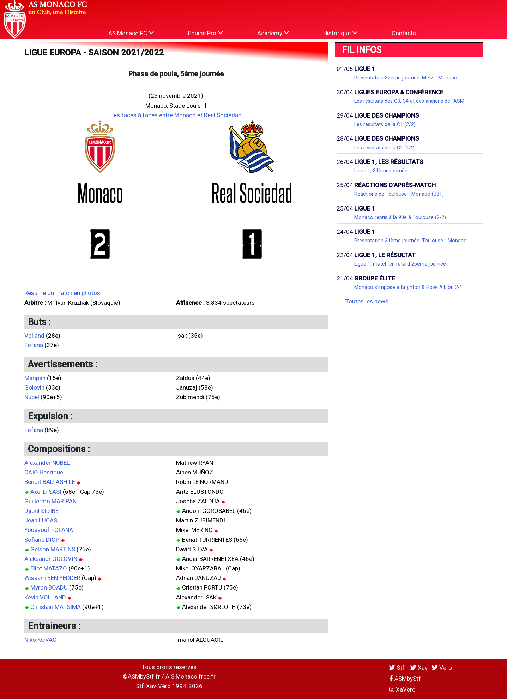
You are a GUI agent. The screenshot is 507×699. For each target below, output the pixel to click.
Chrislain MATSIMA (55, 606)
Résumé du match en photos (62, 292)
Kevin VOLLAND (45, 597)
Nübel (31, 397)
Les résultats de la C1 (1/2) (385, 147)
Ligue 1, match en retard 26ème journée (400, 264)
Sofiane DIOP (41, 539)
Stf (397, 667)
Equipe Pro (205, 33)
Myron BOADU (49, 587)
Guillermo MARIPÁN (50, 501)
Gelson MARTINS (52, 549)
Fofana (33, 345)
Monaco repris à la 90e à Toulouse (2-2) (400, 217)
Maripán (35, 377)
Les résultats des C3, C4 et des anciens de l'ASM (409, 101)
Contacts (404, 33)
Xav (419, 667)
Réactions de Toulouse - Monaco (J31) (399, 194)
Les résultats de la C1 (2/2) (385, 124)
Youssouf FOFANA (48, 529)
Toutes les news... (369, 301)
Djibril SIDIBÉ (41, 510)
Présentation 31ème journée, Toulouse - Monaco (410, 240)
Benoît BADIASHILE (49, 481)
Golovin (34, 387)
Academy (273, 33)
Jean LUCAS (40, 520)
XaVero (402, 689)
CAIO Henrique (43, 472)
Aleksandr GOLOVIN (50, 558)
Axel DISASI (45, 491)
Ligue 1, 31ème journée (381, 170)
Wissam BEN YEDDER (52, 577)
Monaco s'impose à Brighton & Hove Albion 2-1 (408, 287)
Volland (34, 335)
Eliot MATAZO (48, 568)
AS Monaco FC (131, 33)
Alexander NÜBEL (47, 462)
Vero (442, 667)
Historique (340, 33)
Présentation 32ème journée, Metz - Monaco (405, 78)
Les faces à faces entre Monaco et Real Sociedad (176, 115)
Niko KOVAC (40, 639)
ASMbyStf (405, 678)
